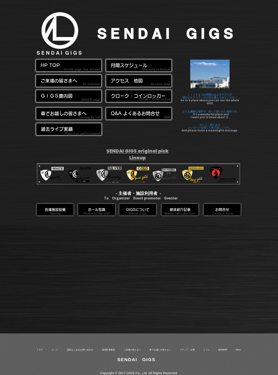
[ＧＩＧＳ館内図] (68, 96)
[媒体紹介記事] (180, 209)
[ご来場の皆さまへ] (68, 81)
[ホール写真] (96, 209)
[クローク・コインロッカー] (138, 96)
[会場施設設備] (55, 209)
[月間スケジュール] (138, 65)
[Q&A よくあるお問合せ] (138, 113)
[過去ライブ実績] (68, 129)
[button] (68, 113)
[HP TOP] (68, 65)
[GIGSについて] (137, 209)
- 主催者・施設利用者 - (138, 193)
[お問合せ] (222, 209)
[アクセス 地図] (138, 81)
